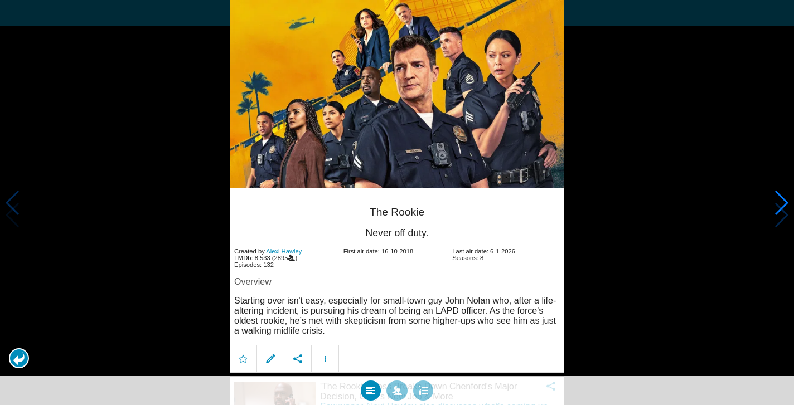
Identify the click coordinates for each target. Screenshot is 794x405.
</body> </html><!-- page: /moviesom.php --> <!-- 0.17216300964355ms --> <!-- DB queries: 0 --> (397, 202)
